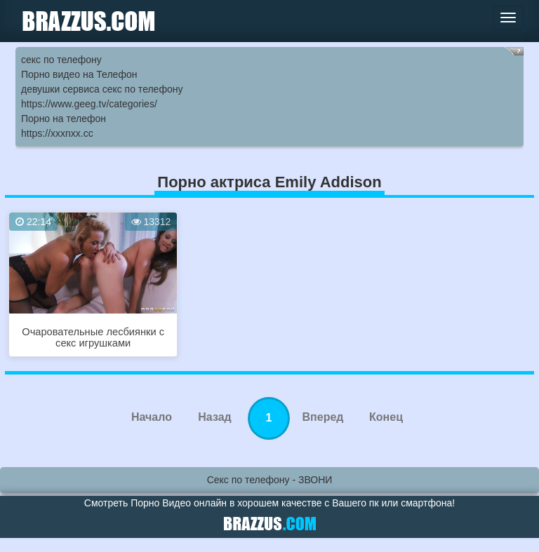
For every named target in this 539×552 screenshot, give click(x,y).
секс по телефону (61, 59)
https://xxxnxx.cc (57, 133)
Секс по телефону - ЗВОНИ (270, 479)
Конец (386, 417)
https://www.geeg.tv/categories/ (89, 103)
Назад (214, 417)
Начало (151, 417)
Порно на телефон (63, 118)
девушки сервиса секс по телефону (101, 89)
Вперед (323, 417)
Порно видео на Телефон (79, 74)
